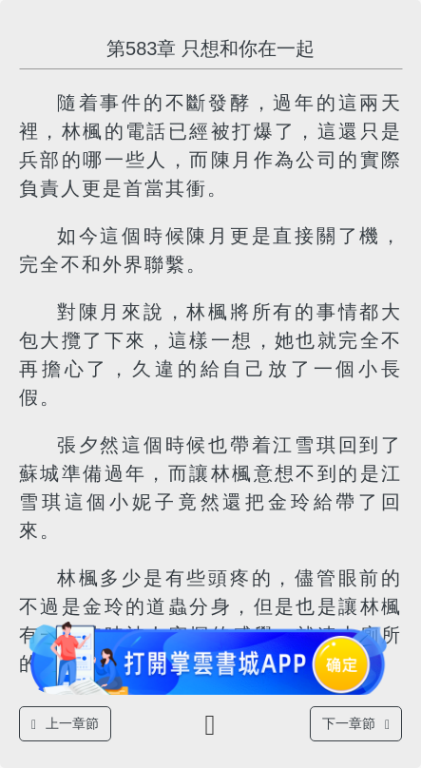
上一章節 (65, 724)
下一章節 (356, 724)
